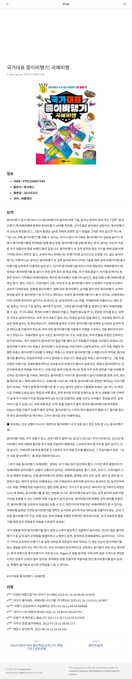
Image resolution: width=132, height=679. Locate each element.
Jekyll (21, 672)
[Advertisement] (66, 32)
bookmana (25, 669)
